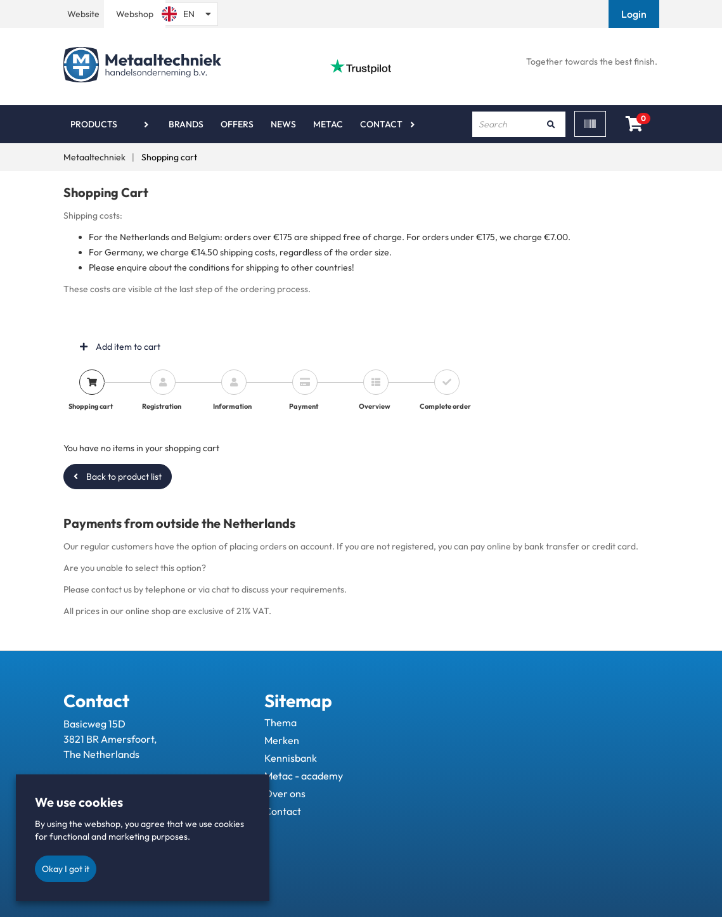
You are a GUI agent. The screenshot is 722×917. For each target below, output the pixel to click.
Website (83, 14)
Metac (328, 124)
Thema (280, 722)
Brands (186, 124)
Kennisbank (290, 758)
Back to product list (118, 476)
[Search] (551, 124)
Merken (281, 740)
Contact (381, 124)
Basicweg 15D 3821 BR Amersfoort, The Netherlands (110, 738)
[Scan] (590, 124)
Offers (237, 124)
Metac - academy (303, 775)
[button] (635, 14)
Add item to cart (120, 346)
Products (93, 124)
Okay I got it (65, 869)
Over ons (285, 793)
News (283, 124)
